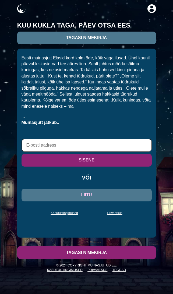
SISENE (86, 160)
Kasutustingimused (64, 213)
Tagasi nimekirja (86, 37)
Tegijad (119, 270)
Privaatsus (114, 213)
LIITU (86, 194)
